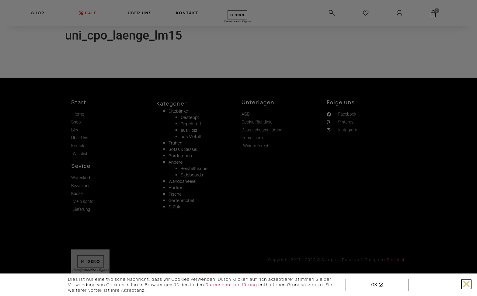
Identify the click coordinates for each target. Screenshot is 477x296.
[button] (466, 284)
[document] (238, 148)
